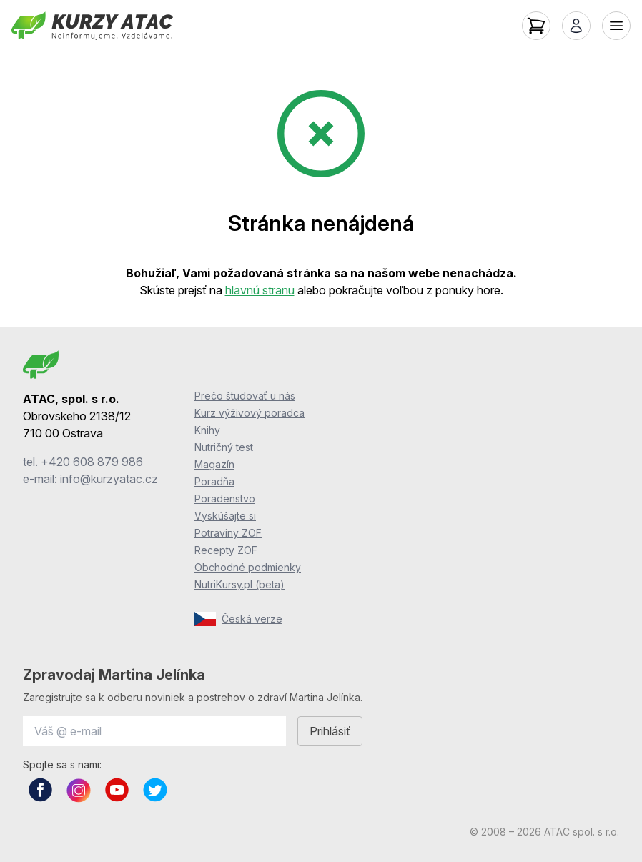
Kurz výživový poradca (249, 413)
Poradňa (214, 481)
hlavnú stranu (260, 290)
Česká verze (238, 619)
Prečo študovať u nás (244, 396)
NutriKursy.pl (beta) (239, 584)
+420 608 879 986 (92, 462)
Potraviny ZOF (228, 533)
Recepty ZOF (225, 550)
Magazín (214, 464)
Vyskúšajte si (225, 516)
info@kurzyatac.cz (109, 479)
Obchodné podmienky (247, 567)
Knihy (207, 430)
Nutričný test (223, 447)
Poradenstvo (224, 498)
